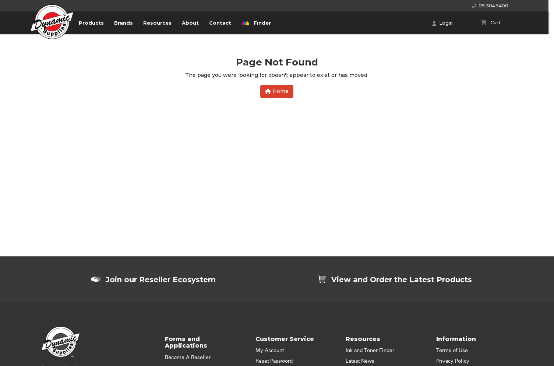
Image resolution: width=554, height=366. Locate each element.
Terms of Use (452, 350)
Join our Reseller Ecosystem (153, 279)
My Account (269, 350)
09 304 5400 (490, 5)
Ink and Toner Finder (370, 350)
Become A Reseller (188, 357)
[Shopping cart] (491, 23)
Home (277, 91)
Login (442, 24)
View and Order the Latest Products (395, 279)
